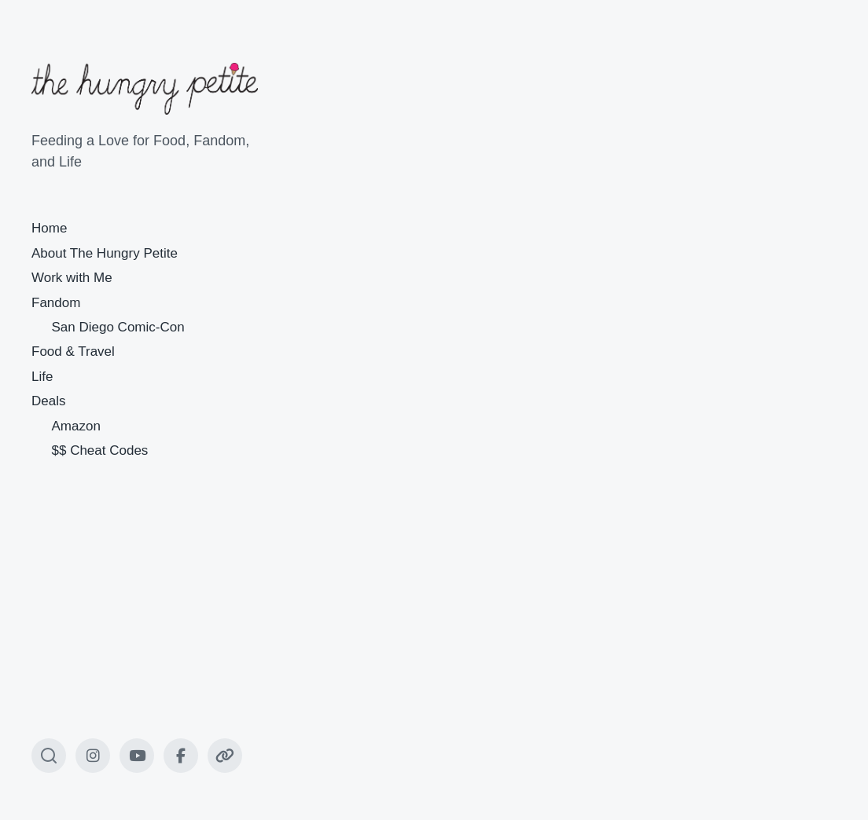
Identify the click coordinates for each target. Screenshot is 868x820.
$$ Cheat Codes (100, 450)
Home (49, 228)
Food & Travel (73, 351)
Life (42, 376)
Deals (48, 401)
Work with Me (71, 277)
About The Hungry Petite (104, 253)
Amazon (76, 426)
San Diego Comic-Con (118, 327)
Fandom (55, 302)
